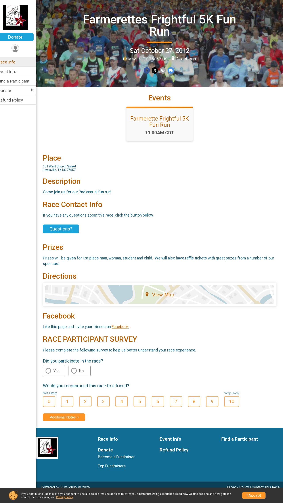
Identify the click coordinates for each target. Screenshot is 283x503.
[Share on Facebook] (150, 70)
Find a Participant (19, 81)
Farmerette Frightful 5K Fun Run (162, 129)
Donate (21, 37)
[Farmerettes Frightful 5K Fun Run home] (21, 17)
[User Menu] (21, 48)
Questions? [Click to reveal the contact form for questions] (66, 236)
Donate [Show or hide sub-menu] (10, 90)
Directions (188, 58)
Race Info (12, 62)
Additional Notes (69, 425)
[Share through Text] (173, 70)
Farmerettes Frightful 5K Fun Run (162, 25)
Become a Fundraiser (120, 465)
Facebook (125, 334)
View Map (162, 302)
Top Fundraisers (116, 473)
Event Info (13, 71)
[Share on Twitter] (158, 70)
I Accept (254, 495)
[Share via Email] (165, 70)
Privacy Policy (64, 497)
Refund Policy (16, 100)
